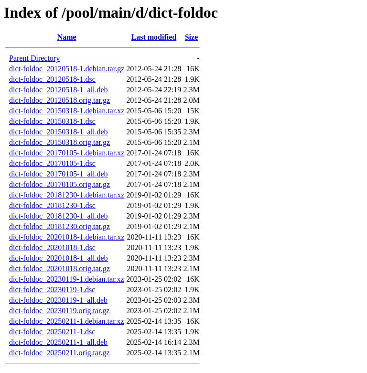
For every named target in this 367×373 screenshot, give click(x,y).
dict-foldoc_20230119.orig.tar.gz (59, 311)
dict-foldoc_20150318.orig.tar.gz (59, 142)
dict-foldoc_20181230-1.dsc (52, 205)
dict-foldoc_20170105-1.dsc (52, 163)
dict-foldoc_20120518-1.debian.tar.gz (66, 69)
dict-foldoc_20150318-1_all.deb (58, 132)
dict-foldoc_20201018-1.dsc (52, 247)
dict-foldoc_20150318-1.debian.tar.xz (66, 111)
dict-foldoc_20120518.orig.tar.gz (59, 100)
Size (191, 37)
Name (66, 37)
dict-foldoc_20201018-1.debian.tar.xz (66, 237)
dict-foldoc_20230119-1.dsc (52, 289)
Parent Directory (34, 58)
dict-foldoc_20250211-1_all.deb (58, 342)
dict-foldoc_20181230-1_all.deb (58, 216)
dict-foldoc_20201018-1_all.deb (58, 258)
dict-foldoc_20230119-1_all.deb (58, 300)
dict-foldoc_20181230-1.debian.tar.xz (66, 195)
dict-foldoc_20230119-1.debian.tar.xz (66, 279)
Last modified (153, 37)
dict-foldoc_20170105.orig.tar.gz (59, 184)
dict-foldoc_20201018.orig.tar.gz (59, 268)
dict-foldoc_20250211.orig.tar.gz (59, 353)
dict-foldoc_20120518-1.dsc (52, 79)
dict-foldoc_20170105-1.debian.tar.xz (66, 153)
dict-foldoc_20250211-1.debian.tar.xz (66, 321)
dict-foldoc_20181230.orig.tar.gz (59, 226)
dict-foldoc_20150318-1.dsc (52, 121)
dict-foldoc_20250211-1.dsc (52, 332)
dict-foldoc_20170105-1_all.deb (58, 174)
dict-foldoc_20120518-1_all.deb (58, 90)
